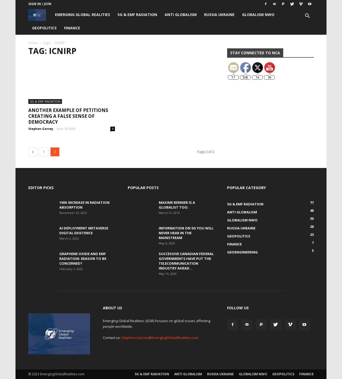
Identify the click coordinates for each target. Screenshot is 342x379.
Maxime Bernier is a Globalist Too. (177, 205)
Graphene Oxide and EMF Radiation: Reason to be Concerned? (82, 258)
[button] (307, 16)
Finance (72, 27)
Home (33, 43)
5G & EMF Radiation (137, 14)
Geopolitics (44, 27)
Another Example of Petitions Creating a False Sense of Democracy (68, 116)
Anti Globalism (181, 14)
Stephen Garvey (40, 129)
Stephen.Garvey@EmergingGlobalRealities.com (160, 337)
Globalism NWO (258, 14)
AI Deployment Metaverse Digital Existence (83, 230)
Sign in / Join (39, 4)
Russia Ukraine (219, 14)
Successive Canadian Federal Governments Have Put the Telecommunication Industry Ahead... (186, 261)
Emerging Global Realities (82, 14)
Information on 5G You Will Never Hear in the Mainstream (186, 233)
